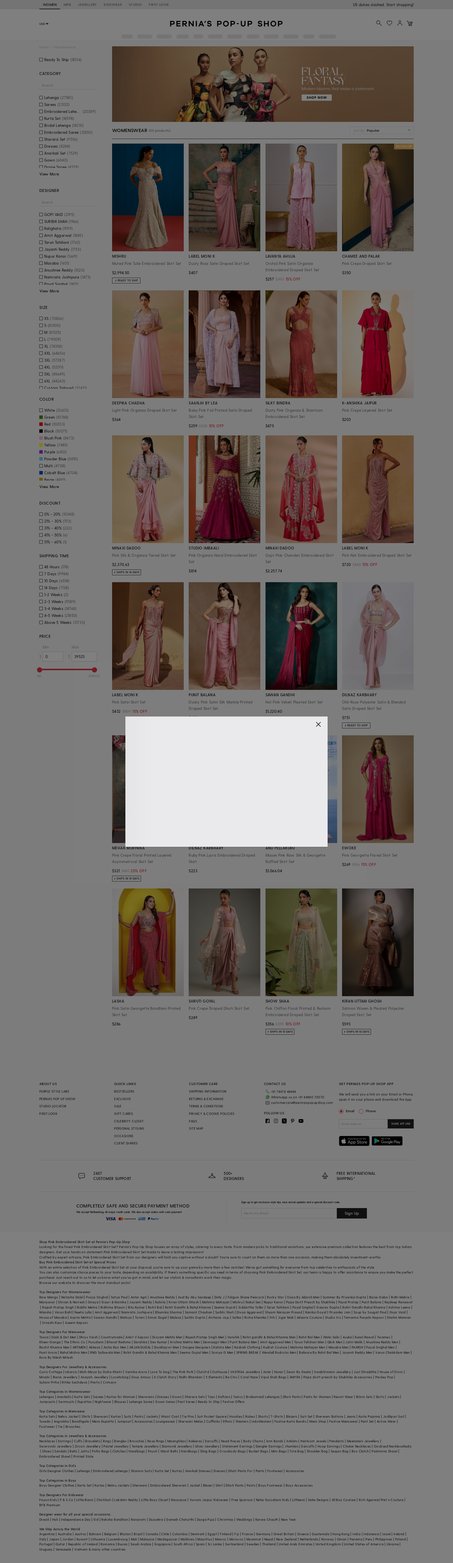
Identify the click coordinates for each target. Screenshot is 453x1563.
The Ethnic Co (75, 1342)
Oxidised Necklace (388, 1446)
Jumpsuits (47, 1401)
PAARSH (357, 1347)
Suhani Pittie (49, 1382)
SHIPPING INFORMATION (207, 1091)
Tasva (44, 1337)
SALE (118, 1106)
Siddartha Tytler (250, 1307)
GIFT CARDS (123, 1113)
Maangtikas (176, 1441)
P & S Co (66, 1500)
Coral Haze (249, 1377)
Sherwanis (146, 1397)
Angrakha (61, 1421)
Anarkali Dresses (198, 1471)
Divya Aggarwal (249, 1312)
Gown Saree (165, 1401)
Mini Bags (279, 1451)
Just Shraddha (365, 1372)
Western (241, 1421)
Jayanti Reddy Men (357, 1352)
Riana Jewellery (65, 1377)
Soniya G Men (222, 1352)
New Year (288, 1519)
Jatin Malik (354, 1342)
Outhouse (219, 1372)
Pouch (152, 1451)
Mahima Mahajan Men (307, 1347)
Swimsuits (66, 1401)
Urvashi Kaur (52, 1322)
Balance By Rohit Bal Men (319, 1352)
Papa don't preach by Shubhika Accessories (337, 1377)
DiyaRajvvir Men (166, 1347)
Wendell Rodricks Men (279, 1352)
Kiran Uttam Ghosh (184, 1302)
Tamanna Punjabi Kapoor (364, 1317)
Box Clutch (360, 1451)
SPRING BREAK (247, 1352)
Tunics (238, 1397)
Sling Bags (208, 1451)
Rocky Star (275, 1297)
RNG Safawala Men (105, 1352)
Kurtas (116, 1416)
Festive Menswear (343, 1421)
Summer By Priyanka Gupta (344, 1297)
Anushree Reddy (162, 1297)
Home (44, 47)
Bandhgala (80, 1421)
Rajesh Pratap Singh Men (204, 1337)
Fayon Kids (48, 1500)
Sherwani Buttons (329, 1416)
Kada (407, 1446)
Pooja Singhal (97, 1297)
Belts (73, 1451)
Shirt (219, 1485)
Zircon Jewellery (88, 1446)
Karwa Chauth (266, 1519)
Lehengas (46, 1397)
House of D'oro (391, 1372)
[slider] (39, 670)
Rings (107, 1441)
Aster (267, 1372)
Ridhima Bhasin (113, 1307)
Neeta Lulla (83, 1312)
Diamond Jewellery (177, 1446)
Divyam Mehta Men (167, 1337)
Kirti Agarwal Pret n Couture (381, 1500)
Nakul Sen (253, 1302)
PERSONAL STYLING (129, 1128)
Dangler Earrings (269, 1446)
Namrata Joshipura (136, 1312)
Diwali (44, 1519)
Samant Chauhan (198, 1312)
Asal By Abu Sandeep (194, 1297)
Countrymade (111, 1337)
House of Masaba (53, 1317)
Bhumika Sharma (168, 1312)
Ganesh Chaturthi (180, 1519)
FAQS (193, 1121)
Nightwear (103, 1401)
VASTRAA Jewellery (245, 1372)
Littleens (298, 1500)
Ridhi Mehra (400, 1297)
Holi (55, 1519)
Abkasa (94, 1347)
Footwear (47, 1426)
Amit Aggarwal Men (275, 1342)
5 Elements (214, 1377)
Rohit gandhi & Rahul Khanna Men (269, 1337)
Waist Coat (170, 1416)
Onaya (93, 1302)
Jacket (195, 1485)
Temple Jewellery (145, 1446)
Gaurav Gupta (327, 1307)
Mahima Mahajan (216, 1302)
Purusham (96, 1342)
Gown (177, 1397)
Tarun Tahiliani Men (309, 1342)
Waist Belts (169, 1451)
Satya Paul (119, 1297)
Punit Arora (48, 1352)
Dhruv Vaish (88, 1337)
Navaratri (138, 1519)
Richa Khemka (255, 1317)
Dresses (163, 1397)
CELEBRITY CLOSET (129, 1121)
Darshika (140, 1342)
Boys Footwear (270, 1485)
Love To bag (160, 1372)
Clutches (119, 1451)
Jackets (393, 1397)
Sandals (60, 1451)
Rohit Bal (155, 1307)
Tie (60, 1426)
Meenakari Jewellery (363, 1441)
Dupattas (84, 1401)
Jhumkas (291, 1446)
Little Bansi (85, 1500)
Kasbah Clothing (247, 1347)
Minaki (44, 1377)
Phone (370, 1111)
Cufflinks (213, 1421)
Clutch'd (202, 1372)
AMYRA (294, 1377)
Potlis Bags (100, 1451)
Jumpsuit (124, 1421)
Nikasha (45, 1312)
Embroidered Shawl (54, 1456)
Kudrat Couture (275, 1347)
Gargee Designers (196, 1347)
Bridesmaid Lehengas (263, 1397)
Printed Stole (83, 1456)
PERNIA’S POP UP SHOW (57, 1099)
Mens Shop (317, 1421)
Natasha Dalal (72, 1297)
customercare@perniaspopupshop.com (302, 1102)
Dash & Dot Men (63, 1337)
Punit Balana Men (243, 1342)
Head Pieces (230, 1441)
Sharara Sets (195, 1397)
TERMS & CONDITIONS (206, 1106)
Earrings (64, 1441)
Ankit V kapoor (137, 1337)
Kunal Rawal (364, 1337)
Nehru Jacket (68, 1416)
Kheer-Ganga (50, 1342)
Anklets (292, 1441)
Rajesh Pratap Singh (58, 1307)
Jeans (351, 1416)
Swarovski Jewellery (55, 1446)
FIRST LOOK (159, 4)
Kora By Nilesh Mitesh (56, 1357)
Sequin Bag (340, 1451)
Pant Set (367, 1421)
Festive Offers (234, 1401)
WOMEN (50, 4)
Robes (250, 1416)
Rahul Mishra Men (73, 1352)
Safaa (237, 1317)
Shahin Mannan (399, 1317)
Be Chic (231, 1377)
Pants (138, 1416)
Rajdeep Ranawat (399, 1302)
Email (347, 1111)
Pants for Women (317, 1397)
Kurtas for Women (121, 1397)
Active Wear (386, 1421)
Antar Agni (139, 1297)
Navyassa (178, 1500)
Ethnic (228, 1421)
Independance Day (75, 1519)
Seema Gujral (224, 1307)
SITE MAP (196, 1128)
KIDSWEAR (113, 4)
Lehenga (83, 1471)
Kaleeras (195, 1441)
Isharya (71, 1372)
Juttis (84, 1451)
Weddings (244, 1519)
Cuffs (78, 1441)
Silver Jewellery (207, 1446)
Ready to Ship (209, 1401)
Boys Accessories (299, 1485)
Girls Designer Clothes (56, 1471)
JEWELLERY (87, 4)
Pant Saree (186, 1401)
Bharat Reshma (119, 1342)
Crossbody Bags (233, 1451)
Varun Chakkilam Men (392, 1352)
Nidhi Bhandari (191, 1377)
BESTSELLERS (124, 1091)
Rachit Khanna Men (54, 1347)
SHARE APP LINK (401, 1123)
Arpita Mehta (80, 1317)
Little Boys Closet (154, 1500)
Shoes (46, 1451)
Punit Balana (372, 1302)
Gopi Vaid (397, 1312)
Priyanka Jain (340, 1312)
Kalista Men (222, 1347)
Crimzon (109, 1382)
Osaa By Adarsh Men (303, 1297)
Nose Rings (155, 1441)
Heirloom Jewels (313, 1441)
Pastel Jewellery (116, 1446)
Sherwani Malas (190, 1421)
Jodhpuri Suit (393, 1416)
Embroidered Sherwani (168, 1485)
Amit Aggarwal (106, 1312)
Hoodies (235, 1416)
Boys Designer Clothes (56, 1485)
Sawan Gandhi (105, 1317)
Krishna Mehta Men (185, 1342)
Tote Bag (296, 1451)
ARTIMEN (79, 1347)
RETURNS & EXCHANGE (206, 1099)
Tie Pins (188, 1416)
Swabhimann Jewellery (332, 1372)
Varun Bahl (63, 1312)
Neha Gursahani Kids (272, 1500)
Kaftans (224, 1397)
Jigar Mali (286, 1317)
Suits (127, 1416)
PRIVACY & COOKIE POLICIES (211, 1113)
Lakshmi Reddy (126, 1500)
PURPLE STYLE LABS (54, 1091)
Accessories (143, 1421)
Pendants (336, 1441)
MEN (67, 4)
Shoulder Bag (317, 1451)
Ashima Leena (399, 1307)
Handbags (137, 1451)
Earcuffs (211, 1441)
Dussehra (156, 1519)
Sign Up (352, 1213)
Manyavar (47, 1302)
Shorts (263, 1416)
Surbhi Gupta (194, 1317)
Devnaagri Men (215, 1342)
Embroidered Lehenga (110, 1471)
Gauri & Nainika (113, 1302)
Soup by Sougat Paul (370, 1312)
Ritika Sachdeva (74, 1382)
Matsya (126, 1317)
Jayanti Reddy (140, 1302)
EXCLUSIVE (122, 1099)
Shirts (85, 1416)
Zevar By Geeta (298, 1372)
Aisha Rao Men (115, 1347)
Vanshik (233, 1337)
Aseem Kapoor (76, 1322)
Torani (140, 1317)
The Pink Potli (183, 1372)
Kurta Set (162, 1471)
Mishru (238, 1302)
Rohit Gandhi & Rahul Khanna (188, 1307)
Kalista (160, 1302)
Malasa (175, 1317)
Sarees (98, 1397)
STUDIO (135, 4)
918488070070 (401, 4)
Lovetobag (120, 1377)
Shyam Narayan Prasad (283, 1312)
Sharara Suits (141, 1471)
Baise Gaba (378, 1297)
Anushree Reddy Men (382, 1342)
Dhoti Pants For (240, 1471)
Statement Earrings (237, 1446)
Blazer (208, 1485)
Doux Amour (141, 1377)
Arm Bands (274, 1441)
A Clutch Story (165, 1377)
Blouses (120, 1401)
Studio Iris (333, 1317)
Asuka (347, 1337)
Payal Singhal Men (380, 1347)
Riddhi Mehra (87, 1307)
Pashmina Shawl (385, 1451)
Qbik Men (334, 1342)
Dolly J (219, 1297)
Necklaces (47, 1441)
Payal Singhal (302, 1307)
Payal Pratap (348, 1302)
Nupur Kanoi (273, 1302)
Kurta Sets (82, 1397)
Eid (96, 1519)
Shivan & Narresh (71, 1302)
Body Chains (253, 1441)
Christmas (225, 1519)
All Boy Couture (344, 1500)
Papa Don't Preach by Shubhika (310, 1302)
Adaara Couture (309, 1317)
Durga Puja (205, 1519)
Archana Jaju (218, 1317)
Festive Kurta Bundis (290, 1421)
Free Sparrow (242, 1500)
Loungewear (165, 1421)
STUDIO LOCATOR (52, 1106)
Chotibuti (104, 1500)
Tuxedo (45, 1421)
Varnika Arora (136, 1372)
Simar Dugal (157, 1317)
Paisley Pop (384, 1377)
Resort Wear (343, 1397)
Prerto (95, 1382)
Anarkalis (64, 1397)
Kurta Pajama (369, 1416)
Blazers (291, 1416)
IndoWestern (261, 1421)
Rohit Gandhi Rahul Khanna (363, 1307)
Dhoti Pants (292, 1397)
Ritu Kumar (136, 1307)
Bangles (120, 1441)
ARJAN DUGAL (140, 1347)
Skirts (380, 1397)
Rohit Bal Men (309, 1337)
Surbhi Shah (224, 1312)
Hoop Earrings (329, 1446)
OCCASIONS (123, 1136)
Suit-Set (306, 1416)
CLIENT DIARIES (126, 1143)
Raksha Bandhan (114, 1519)
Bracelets (92, 1441)
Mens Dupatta (103, 1421)
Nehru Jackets (118, 1485)
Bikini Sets (364, 1397)
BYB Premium (49, 1505)
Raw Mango (48, 1297)
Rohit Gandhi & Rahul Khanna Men (150, 1352)
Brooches (73, 1426)
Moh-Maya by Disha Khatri (101, 1372)
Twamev (383, 1337)
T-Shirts (277, 1416)
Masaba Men (338, 1347)
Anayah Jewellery (94, 1377)
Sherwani (100, 1416)
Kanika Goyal (315, 1312)
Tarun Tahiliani (278, 1307)
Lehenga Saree (140, 1401)
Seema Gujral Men (194, 1352)
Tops (211, 1397)
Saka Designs (318, 1500)
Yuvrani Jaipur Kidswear (209, 1500)
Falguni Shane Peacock (246, 1297)
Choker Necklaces (357, 1446)
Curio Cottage (50, 1372)
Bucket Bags (258, 1451)
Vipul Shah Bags (273, 1377)
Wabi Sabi (331, 1337)
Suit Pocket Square (211, 1416)
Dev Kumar (158, 1342)
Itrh (272, 1317)
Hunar (278, 1372)
